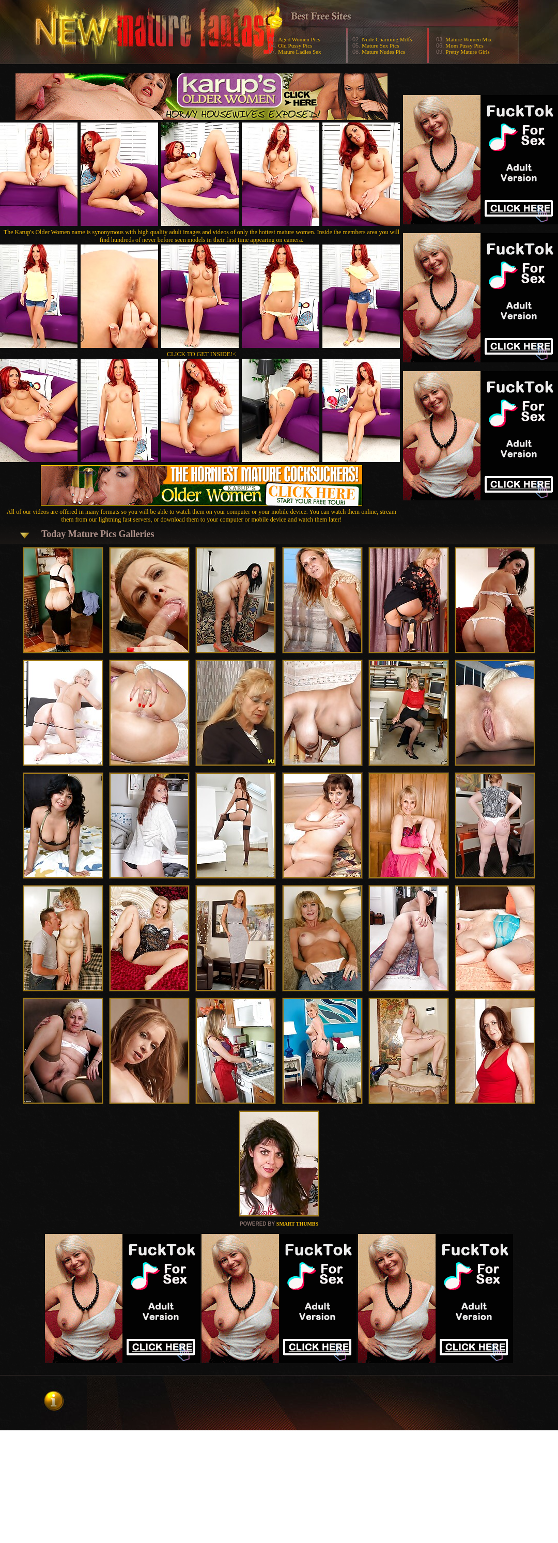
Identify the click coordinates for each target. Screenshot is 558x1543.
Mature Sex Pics (380, 45)
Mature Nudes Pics (383, 52)
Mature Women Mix (468, 39)
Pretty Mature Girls (467, 52)
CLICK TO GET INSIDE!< (201, 354)
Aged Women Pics (299, 39)
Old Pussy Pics (295, 45)
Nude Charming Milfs (387, 39)
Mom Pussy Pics (464, 45)
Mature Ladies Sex (299, 52)
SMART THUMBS (297, 1224)
